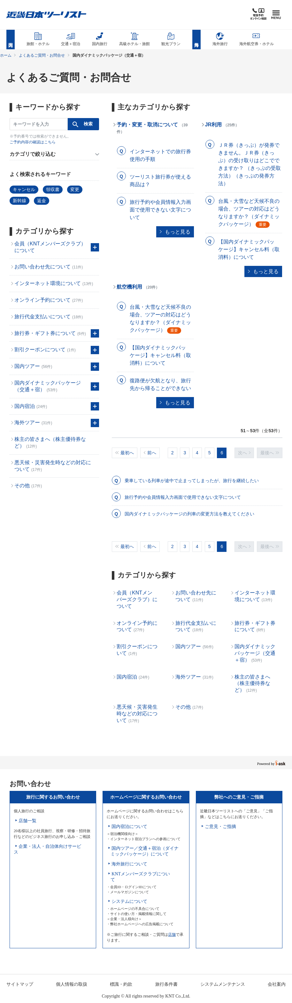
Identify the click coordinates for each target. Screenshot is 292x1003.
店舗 (172, 934)
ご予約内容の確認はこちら (33, 142)
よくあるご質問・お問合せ (42, 55)
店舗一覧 (27, 820)
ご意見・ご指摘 (220, 826)
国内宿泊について (129, 826)
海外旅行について (129, 864)
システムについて (129, 901)
